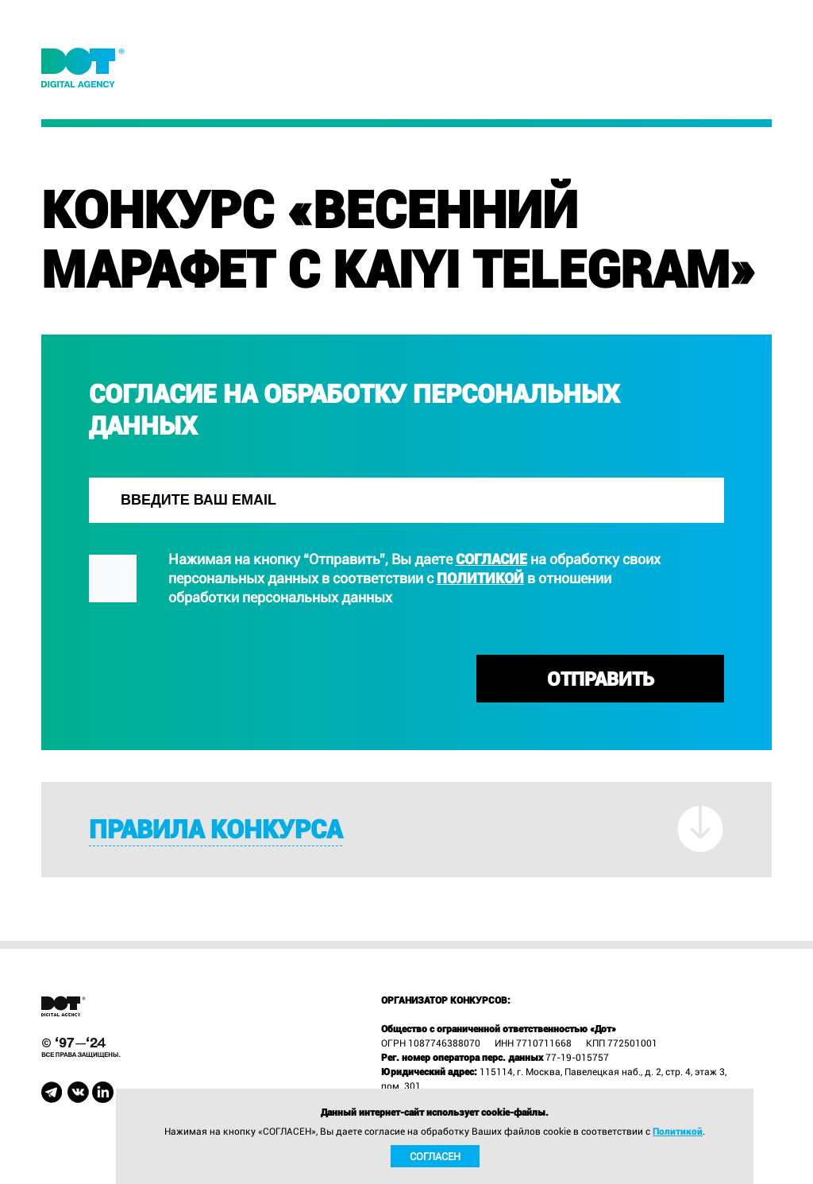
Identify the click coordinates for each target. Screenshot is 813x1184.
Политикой (480, 578)
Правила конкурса (215, 830)
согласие (491, 559)
